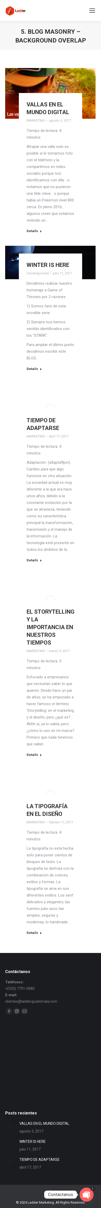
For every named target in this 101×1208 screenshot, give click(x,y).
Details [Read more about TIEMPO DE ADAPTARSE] (34, 560)
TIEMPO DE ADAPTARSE (39, 1160)
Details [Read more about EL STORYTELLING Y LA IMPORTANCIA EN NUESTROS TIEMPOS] (34, 755)
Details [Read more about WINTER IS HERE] (34, 369)
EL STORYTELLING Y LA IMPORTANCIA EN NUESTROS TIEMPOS (50, 627)
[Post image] (10, 1125)
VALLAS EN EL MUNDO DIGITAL (44, 1123)
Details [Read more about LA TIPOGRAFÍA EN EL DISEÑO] (34, 933)
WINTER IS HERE (48, 265)
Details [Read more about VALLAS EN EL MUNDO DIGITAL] (34, 231)
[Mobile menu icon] (92, 10)
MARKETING (36, 120)
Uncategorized (38, 273)
